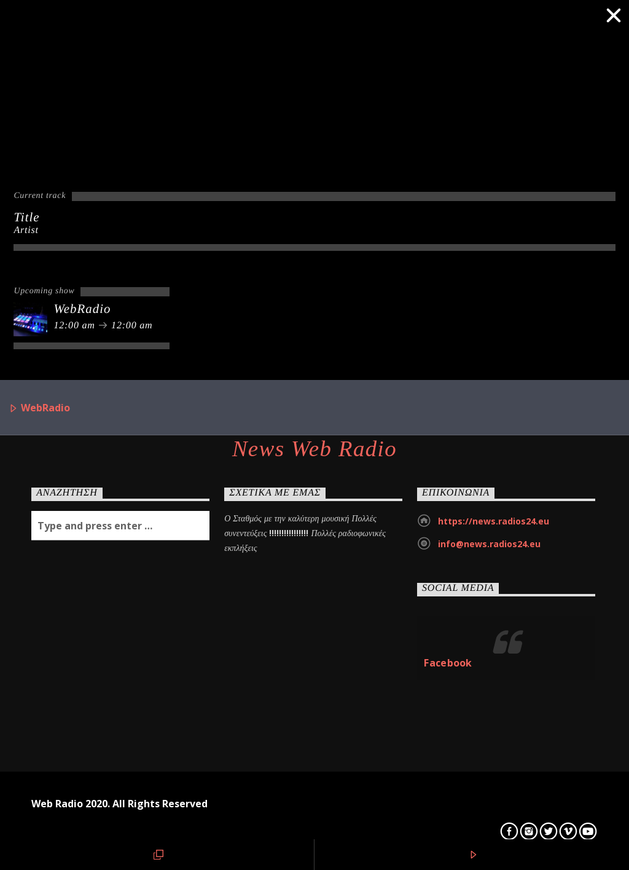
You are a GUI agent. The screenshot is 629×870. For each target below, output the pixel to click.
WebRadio (39, 408)
